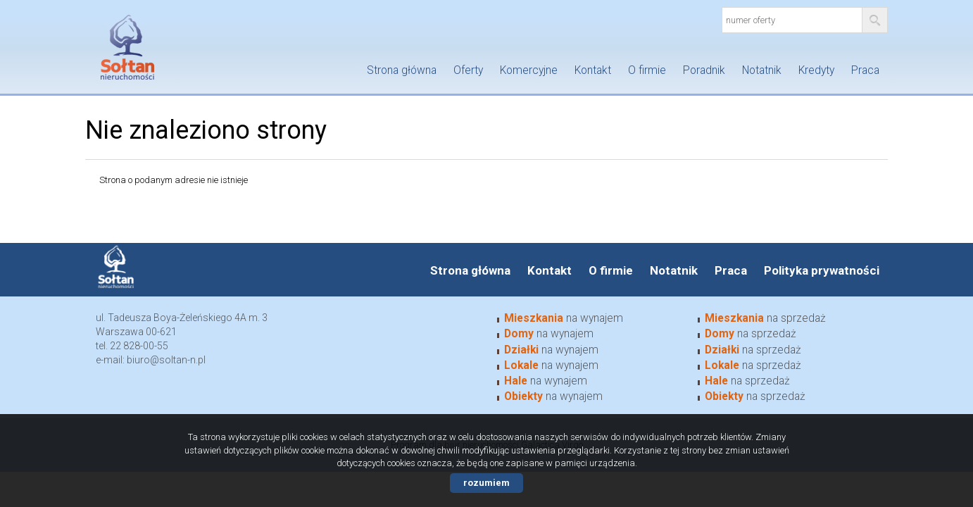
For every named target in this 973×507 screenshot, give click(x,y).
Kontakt (593, 70)
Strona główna (402, 70)
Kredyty (816, 70)
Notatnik (761, 70)
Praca (865, 70)
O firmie (647, 70)
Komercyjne (529, 70)
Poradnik (704, 70)
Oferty (468, 70)
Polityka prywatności (821, 270)
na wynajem (563, 318)
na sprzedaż (765, 318)
